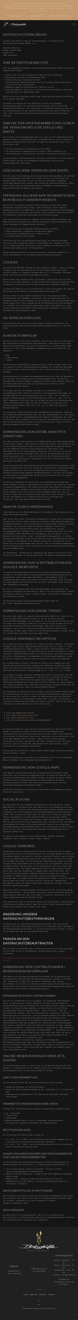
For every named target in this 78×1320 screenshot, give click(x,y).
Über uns (33, 1294)
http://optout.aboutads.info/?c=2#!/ (20, 718)
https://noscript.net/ (27, 741)
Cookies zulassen (15, 16)
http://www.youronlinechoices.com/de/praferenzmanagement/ (29, 720)
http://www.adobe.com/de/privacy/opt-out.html (32, 499)
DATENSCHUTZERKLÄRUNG (48, 1308)
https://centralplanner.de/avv (15, 1049)
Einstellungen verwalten (59, 16)
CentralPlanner (44, 976)
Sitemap (51, 1294)
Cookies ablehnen (36, 16)
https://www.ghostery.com (50, 741)
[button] (74, 24)
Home (25, 1294)
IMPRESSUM (37, 1308)
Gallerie (42, 1294)
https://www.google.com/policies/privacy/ (24, 603)
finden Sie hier (16, 792)
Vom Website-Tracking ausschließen (57, 555)
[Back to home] (16, 24)
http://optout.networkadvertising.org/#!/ (22, 715)
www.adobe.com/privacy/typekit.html (34, 633)
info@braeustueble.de (11, 1030)
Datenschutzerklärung (38, 11)
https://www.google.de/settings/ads (20, 713)
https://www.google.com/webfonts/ (30, 577)
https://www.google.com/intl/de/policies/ (35, 760)
